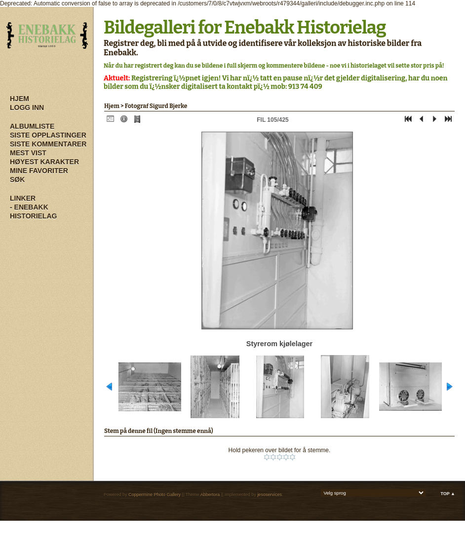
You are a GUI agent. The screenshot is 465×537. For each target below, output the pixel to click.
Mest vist (28, 153)
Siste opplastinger (48, 135)
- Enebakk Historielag (33, 211)
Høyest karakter (44, 162)
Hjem (19, 99)
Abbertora (210, 494)
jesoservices (269, 494)
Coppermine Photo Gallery (154, 494)
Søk (17, 179)
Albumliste (32, 126)
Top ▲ (447, 493)
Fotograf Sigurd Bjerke (156, 106)
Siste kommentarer (48, 144)
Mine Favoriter (39, 171)
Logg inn (27, 107)
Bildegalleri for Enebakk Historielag (245, 27)
